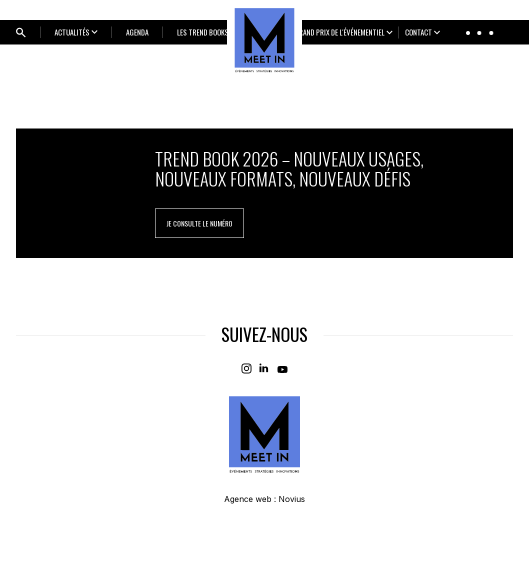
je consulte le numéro (199, 223)
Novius (291, 499)
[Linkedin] (265, 369)
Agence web (248, 499)
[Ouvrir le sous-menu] (76, 32)
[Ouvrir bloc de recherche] (21, 32)
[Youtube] (283, 369)
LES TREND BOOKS (202, 32)
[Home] (264, 40)
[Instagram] (247, 369)
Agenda (137, 32)
